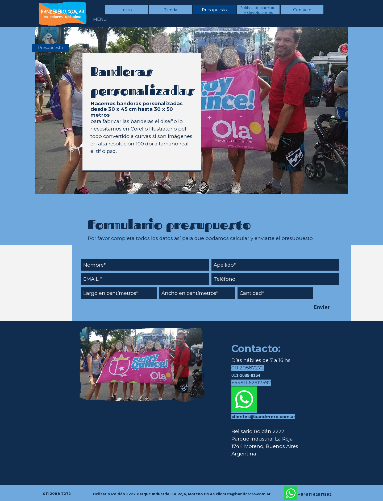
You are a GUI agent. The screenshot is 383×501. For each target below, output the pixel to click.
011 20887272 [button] (247, 368)
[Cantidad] (275, 293)
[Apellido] (275, 265)
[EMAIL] (145, 279)
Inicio (127, 9)
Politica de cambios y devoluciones (258, 10)
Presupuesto (214, 9)
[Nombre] (145, 265)
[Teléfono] (275, 279)
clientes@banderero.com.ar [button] (263, 416)
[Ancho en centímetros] (197, 293)
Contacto (302, 9)
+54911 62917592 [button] (251, 383)
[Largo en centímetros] (119, 293)
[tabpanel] (141, 112)
